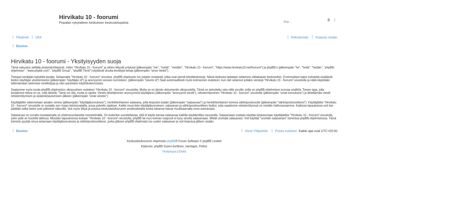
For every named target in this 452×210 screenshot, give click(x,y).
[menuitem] (36, 37)
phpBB (171, 141)
